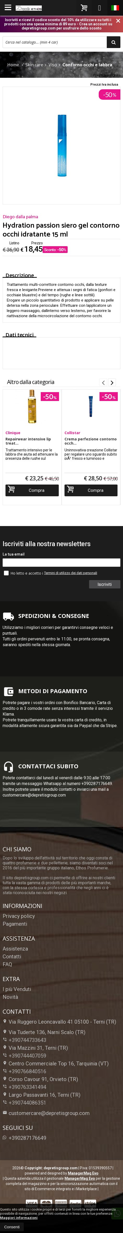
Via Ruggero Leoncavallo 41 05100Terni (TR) (59, 1022)
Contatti (12, 956)
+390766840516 (27, 1071)
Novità (10, 997)
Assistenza (15, 949)
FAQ (7, 964)
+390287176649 (24, 1138)
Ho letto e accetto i (24, 573)
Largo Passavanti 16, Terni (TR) (41, 1095)
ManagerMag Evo (83, 1173)
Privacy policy (19, 916)
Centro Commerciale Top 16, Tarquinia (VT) (56, 1063)
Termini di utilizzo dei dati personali (70, 573)
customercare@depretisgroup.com (46, 1113)
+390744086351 (27, 1103)
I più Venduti (17, 989)
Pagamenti (15, 924)
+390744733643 (27, 1040)
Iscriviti (104, 584)
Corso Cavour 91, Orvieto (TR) (40, 1079)
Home (13, 65)
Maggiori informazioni (19, 1218)
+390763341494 (27, 1087)
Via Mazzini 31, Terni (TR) (35, 1048)
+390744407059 (27, 1056)
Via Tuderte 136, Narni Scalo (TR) (44, 1032)
